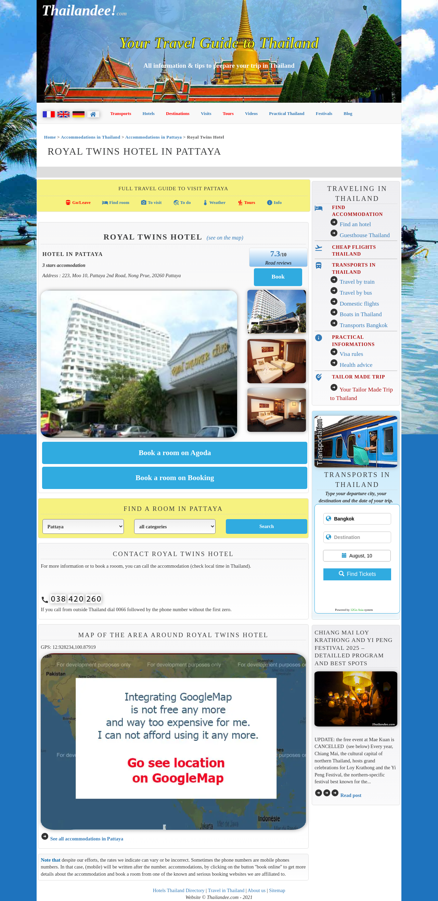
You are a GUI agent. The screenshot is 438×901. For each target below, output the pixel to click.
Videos (251, 113)
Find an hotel (355, 224)
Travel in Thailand (226, 890)
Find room (115, 202)
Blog (348, 113)
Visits (206, 113)
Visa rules (351, 354)
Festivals (324, 113)
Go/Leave (78, 202)
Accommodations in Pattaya (153, 137)
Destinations (178, 113)
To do (182, 202)
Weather (214, 202)
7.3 (275, 253)
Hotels (149, 113)
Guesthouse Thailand (365, 235)
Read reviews (278, 263)
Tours (228, 113)
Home (50, 137)
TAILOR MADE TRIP (358, 376)
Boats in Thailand (361, 314)
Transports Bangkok (363, 325)
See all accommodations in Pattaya (86, 838)
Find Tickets (357, 574)
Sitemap (277, 890)
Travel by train (356, 282)
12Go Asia (356, 610)
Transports (120, 113)
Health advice (356, 365)
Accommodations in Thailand (90, 137)
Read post (350, 795)
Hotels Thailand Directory (178, 890)
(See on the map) (225, 238)
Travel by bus (355, 292)
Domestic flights (359, 303)
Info (274, 202)
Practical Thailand (286, 113)
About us (257, 890)
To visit (151, 202)
